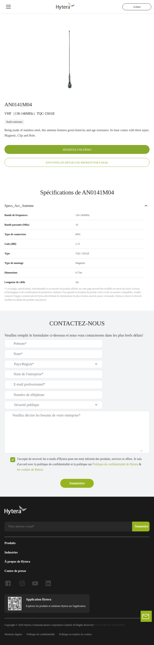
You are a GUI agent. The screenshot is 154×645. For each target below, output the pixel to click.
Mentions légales (13, 633)
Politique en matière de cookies (75, 633)
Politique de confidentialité (41, 633)
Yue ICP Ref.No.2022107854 (109, 624)
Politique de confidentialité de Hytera (115, 463)
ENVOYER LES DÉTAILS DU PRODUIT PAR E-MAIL (77, 162)
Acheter (137, 6)
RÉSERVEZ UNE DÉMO (77, 149)
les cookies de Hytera (30, 469)
